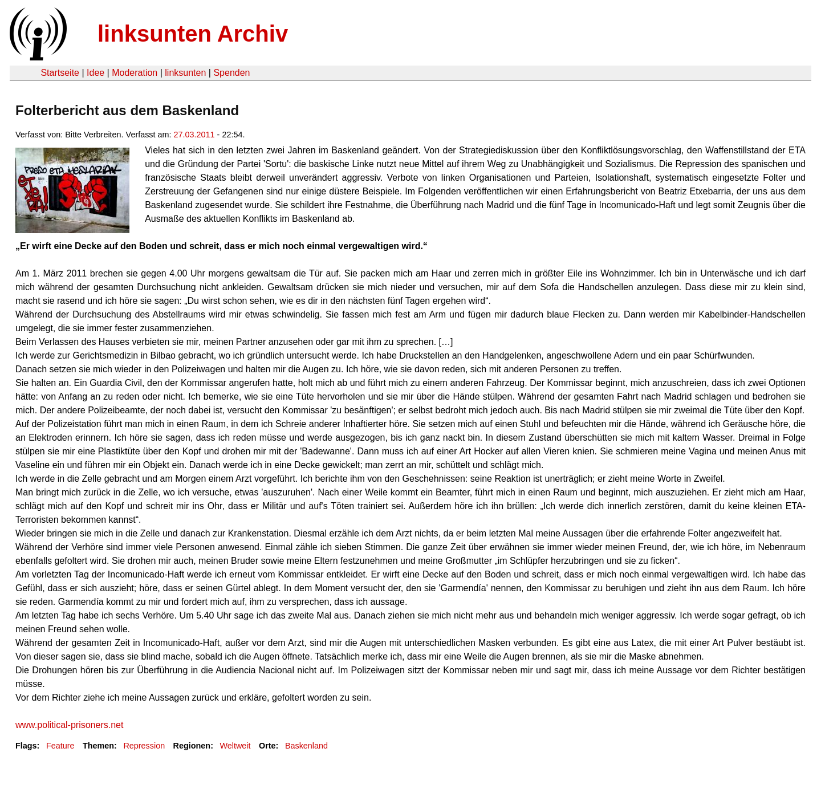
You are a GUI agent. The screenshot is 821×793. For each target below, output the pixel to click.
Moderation (134, 73)
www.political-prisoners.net (69, 725)
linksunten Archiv (192, 33)
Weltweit (235, 745)
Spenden (231, 73)
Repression (144, 745)
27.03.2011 (194, 134)
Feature (60, 745)
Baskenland (306, 745)
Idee (95, 73)
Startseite (59, 73)
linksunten (185, 73)
